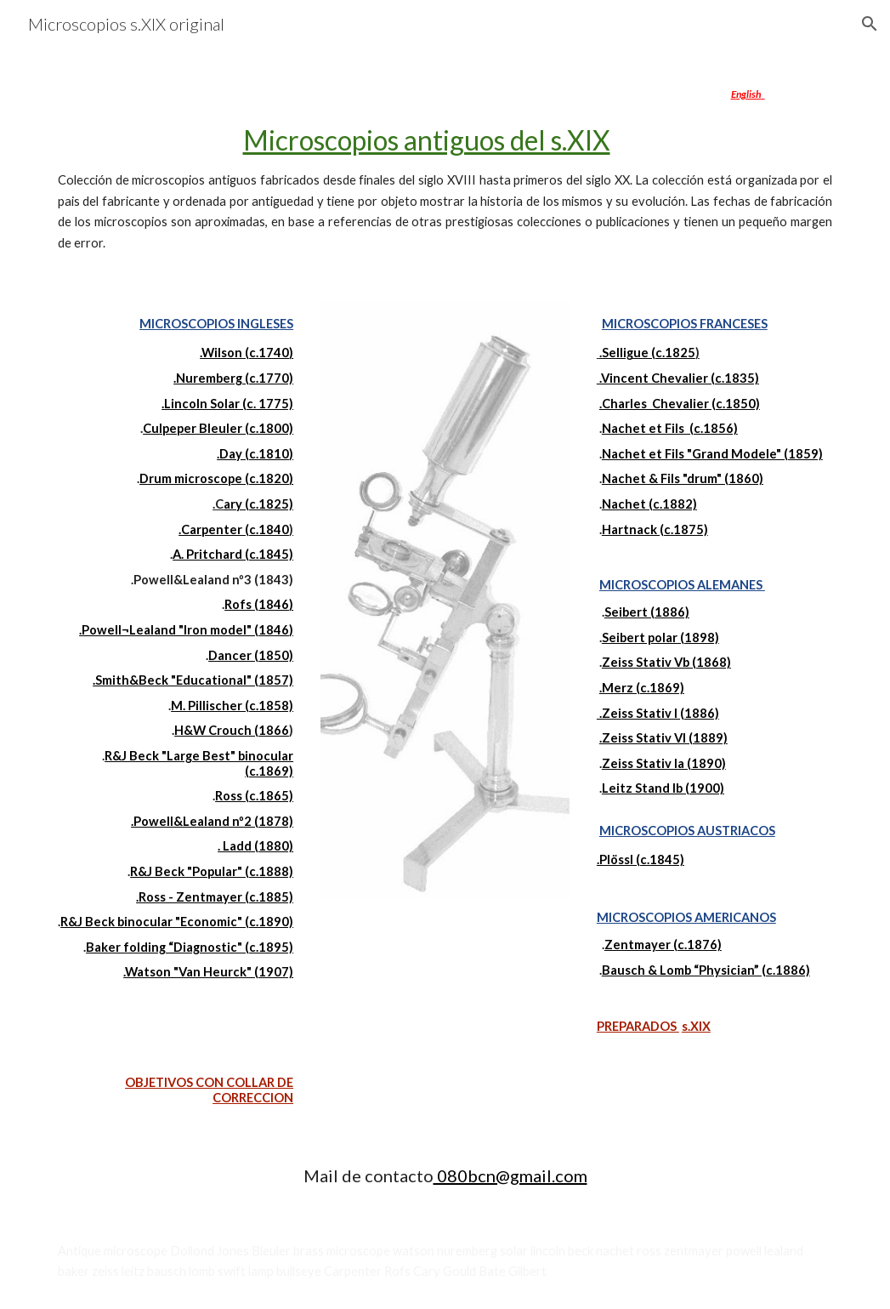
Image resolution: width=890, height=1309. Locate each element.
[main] (445, 164)
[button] (869, 23)
